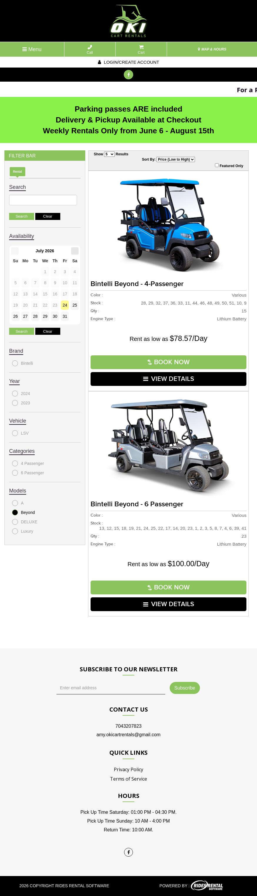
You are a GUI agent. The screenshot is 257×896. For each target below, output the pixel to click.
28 (35, 316)
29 (45, 316)
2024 (21, 393)
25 (74, 305)
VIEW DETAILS (168, 379)
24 (65, 305)
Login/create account (128, 62)
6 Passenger (28, 473)
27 (25, 316)
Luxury (22, 531)
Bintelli (22, 363)
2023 (21, 403)
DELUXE (24, 522)
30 (55, 316)
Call (90, 50)
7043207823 (129, 726)
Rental (17, 171)
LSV (20, 433)
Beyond (23, 512)
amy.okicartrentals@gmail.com (128, 734)
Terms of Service (128, 779)
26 (15, 316)
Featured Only (229, 165)
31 (65, 316)
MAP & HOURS (212, 49)
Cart (141, 50)
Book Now (169, 362)
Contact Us (128, 709)
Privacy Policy (128, 769)
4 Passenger (28, 463)
